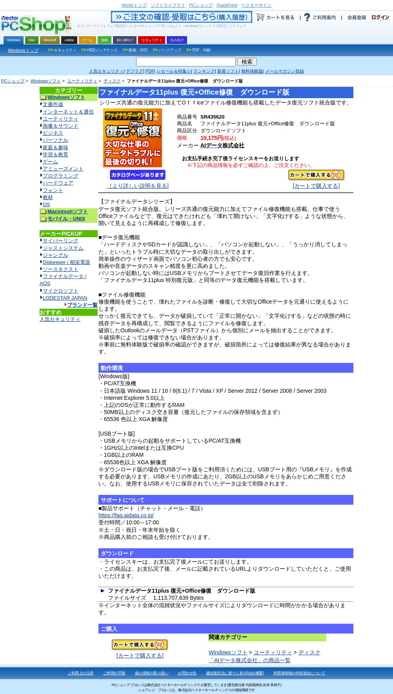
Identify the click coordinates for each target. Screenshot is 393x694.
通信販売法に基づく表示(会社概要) (235, 673)
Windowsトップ (23, 50)
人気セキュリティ (60, 319)
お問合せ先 (187, 673)
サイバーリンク (60, 241)
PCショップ (12, 81)
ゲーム (50, 162)
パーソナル (55, 140)
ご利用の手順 (114, 673)
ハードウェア (58, 183)
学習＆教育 (55, 154)
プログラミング (60, 176)
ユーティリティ (82, 81)
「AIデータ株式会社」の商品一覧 (250, 660)
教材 (48, 197)
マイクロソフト (60, 291)
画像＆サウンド (60, 126)
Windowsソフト (46, 81)
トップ (134, 5)
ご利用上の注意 (80, 673)
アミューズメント (63, 169)
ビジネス (53, 133)
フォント (53, 190)
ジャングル (55, 255)
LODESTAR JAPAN (65, 298)
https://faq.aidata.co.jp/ (126, 515)
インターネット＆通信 (68, 112)
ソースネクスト (60, 269)
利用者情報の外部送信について (299, 673)
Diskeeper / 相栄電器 (66, 262)
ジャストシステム (63, 248)
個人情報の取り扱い (152, 673)
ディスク (112, 81)
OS (46, 204)
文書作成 (53, 104)
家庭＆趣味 (55, 147)
